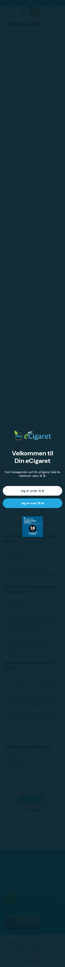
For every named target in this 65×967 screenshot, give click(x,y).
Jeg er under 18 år (33, 491)
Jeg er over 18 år (32, 503)
